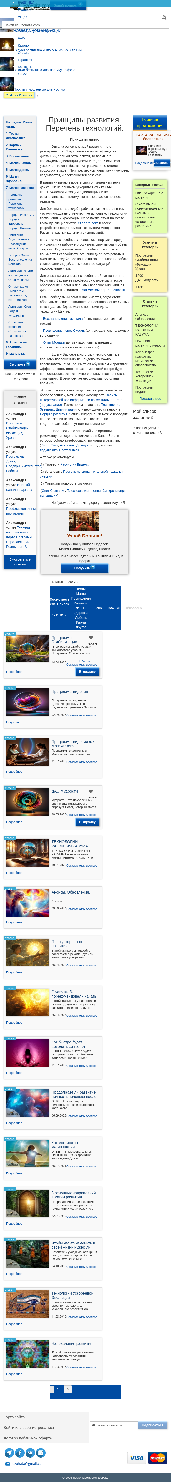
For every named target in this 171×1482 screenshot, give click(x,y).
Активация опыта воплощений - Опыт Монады (20, 275)
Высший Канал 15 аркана (19, 487)
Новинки (113, 608)
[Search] (165, 18)
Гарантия (25, 59)
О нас (22, 74)
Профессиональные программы (21, 511)
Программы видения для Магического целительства (73, 744)
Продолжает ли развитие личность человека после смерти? (74, 1094)
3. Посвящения (17, 156)
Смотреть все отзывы (20, 561)
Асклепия (67, 445)
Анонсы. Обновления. (145, 316)
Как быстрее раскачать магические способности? (145, 358)
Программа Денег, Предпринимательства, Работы (24, 463)
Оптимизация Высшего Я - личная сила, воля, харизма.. (19, 293)
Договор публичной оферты (28, 1438)
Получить (84, 568)
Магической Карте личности (103, 290)
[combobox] (85, 25)
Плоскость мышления (84, 490)
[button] (91, 638)
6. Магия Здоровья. (14, 178)
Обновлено (133, 608)
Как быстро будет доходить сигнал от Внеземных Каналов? (70, 1044)
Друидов (82, 445)
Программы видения (144, 389)
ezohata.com (88, 223)
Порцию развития (53, 414)
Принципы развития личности (150, 343)
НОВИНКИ (26, 2)
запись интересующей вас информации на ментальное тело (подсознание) (81, 400)
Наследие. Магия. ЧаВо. (19, 124)
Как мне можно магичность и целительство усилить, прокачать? (72, 1145)
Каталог (24, 45)
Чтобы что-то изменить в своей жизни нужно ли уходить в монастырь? (73, 1245)
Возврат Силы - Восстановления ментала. (20, 259)
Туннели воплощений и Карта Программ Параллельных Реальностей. (19, 537)
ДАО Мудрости (147, 280)
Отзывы (153, 608)
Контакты (25, 67)
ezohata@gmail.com (28, 1463)
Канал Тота (49, 445)
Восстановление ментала (63, 318)
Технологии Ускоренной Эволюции (144, 376)
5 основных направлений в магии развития (74, 1195)
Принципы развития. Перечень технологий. (16, 201)
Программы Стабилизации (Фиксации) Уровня (17, 430)
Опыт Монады (54, 342)
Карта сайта (14, 1417)
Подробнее (14, 671)
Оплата (23, 52)
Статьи (57, 581)
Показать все (150, 398)
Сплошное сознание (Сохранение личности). (17, 329)
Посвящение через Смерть (64, 330)
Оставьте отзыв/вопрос (81, 664)
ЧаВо (22, 38)
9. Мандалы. (15, 353)
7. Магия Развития (20, 187)
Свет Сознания (53, 490)
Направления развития (72, 1343)
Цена (98, 608)
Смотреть (20, 364)
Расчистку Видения (75, 464)
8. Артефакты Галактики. (16, 344)
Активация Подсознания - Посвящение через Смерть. (18, 241)
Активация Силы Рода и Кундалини (20, 310)
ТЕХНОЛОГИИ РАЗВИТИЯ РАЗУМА (146, 329)
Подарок (24, 9)
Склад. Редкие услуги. (35, 31)
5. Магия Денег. (17, 170)
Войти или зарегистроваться (29, 1427)
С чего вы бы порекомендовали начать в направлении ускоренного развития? (149, 215)
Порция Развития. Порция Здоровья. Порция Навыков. (21, 221)
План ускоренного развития (149, 195)
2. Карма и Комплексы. (15, 147)
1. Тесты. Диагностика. (16, 135)
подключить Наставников (59, 450)
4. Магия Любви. (18, 163)
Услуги (73, 581)
